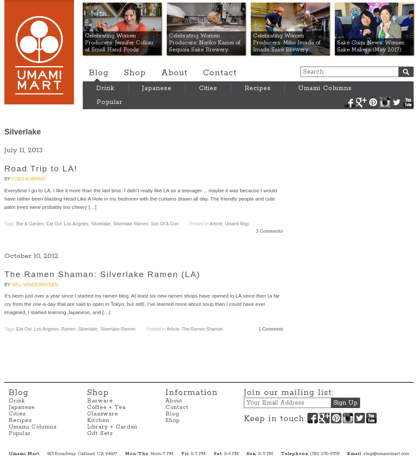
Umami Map (237, 223)
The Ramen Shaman (202, 329)
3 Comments (269, 231)
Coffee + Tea (106, 407)
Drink (105, 88)
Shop (135, 73)
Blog (99, 73)
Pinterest (373, 102)
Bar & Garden (30, 223)
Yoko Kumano (28, 179)
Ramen (68, 329)
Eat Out (53, 223)
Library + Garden (112, 427)
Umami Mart (39, 52)
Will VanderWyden (34, 284)
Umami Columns (325, 88)
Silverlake (101, 223)
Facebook (349, 102)
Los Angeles (76, 223)
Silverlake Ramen (130, 223)
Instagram (385, 102)
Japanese (157, 88)
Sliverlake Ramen (117, 329)
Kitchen (98, 420)
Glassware (102, 414)
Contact (220, 73)
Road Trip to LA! (41, 168)
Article (215, 223)
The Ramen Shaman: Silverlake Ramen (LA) (102, 274)
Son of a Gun (165, 223)
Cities (208, 88)
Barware (100, 401)
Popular (109, 102)
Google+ (361, 102)
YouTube (408, 102)
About (174, 73)
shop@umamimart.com (386, 454)
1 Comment (271, 329)
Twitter (396, 102)
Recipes (258, 88)
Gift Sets (100, 433)
